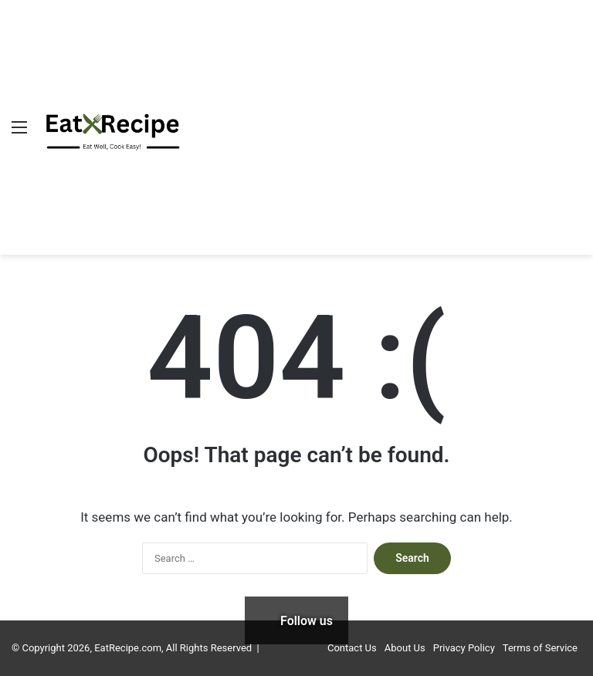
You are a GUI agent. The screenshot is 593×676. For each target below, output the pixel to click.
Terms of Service (540, 648)
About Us (405, 648)
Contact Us (352, 648)
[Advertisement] (369, 116)
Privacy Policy (464, 648)
